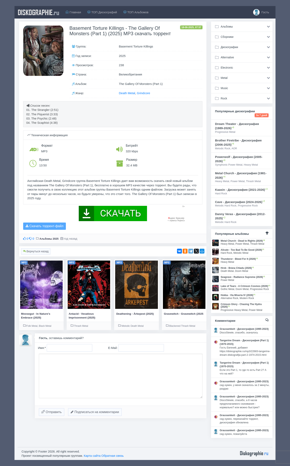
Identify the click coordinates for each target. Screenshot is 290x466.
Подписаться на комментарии (95, 412)
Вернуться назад (36, 251)
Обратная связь (113, 455)
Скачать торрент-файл (44, 226)
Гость (261, 12)
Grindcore (143, 93)
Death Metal (127, 93)
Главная (73, 12)
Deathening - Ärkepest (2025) (135, 313)
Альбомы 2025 (49, 238)
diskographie (38, 12)
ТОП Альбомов (135, 12)
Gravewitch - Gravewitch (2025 (183, 313)
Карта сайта (92, 455)
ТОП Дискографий (102, 12)
